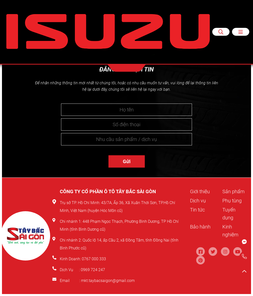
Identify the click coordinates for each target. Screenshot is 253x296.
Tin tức (197, 210)
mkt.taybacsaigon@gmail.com (108, 280)
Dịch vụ (198, 201)
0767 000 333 (94, 259)
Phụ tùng (232, 201)
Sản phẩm (233, 191)
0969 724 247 (93, 269)
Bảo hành (200, 227)
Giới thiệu (200, 191)
